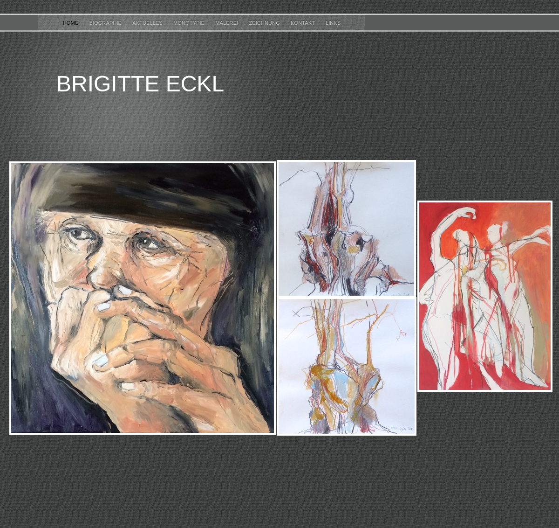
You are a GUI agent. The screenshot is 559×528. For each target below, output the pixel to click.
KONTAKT (303, 23)
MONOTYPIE (189, 23)
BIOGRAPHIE (106, 23)
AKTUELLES (148, 23)
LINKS (333, 23)
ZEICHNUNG (265, 23)
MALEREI (227, 23)
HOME (71, 23)
